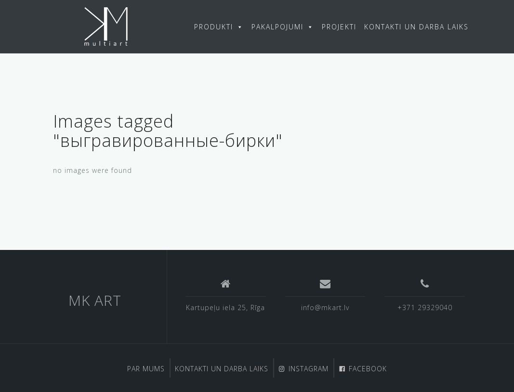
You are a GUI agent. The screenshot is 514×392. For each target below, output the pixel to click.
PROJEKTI (339, 26)
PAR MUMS (146, 368)
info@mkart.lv (325, 307)
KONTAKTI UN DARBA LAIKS (416, 26)
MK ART (94, 300)
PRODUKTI (219, 26)
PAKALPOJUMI (282, 26)
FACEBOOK (368, 368)
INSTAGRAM (309, 368)
